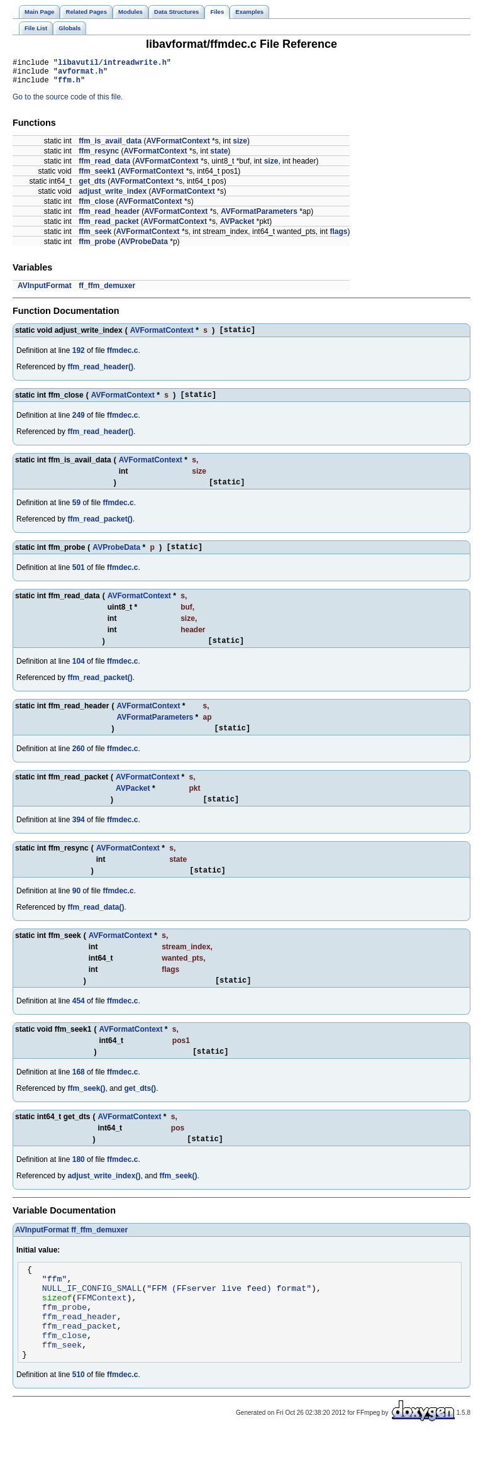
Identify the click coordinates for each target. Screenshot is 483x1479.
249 (78, 424)
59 (76, 514)
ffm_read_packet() (99, 530)
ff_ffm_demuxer (107, 291)
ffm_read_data (104, 166)
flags (338, 237)
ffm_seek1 (97, 176)
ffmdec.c (122, 358)
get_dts (92, 186)
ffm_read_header (109, 217)
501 (78, 580)
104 (78, 676)
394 (78, 838)
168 (78, 1096)
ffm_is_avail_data (110, 146)
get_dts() (140, 1112)
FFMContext (101, 1331)
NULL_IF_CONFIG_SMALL (92, 1320)
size (240, 146)
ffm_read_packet (108, 227)
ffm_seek (95, 237)
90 (76, 911)
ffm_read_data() (95, 928)
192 (78, 358)
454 (78, 1023)
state (219, 156)
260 (78, 765)
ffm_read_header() (100, 374)
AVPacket (237, 227)
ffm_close (96, 207)
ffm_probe (97, 247)
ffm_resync (99, 156)
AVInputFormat (45, 291)
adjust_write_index (113, 197)
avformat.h (80, 74)
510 (78, 1419)
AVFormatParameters (259, 217)
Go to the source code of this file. (68, 102)
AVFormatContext (178, 146)
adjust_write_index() (103, 1202)
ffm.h (69, 85)
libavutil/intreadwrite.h (112, 64)
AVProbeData (144, 247)
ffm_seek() (86, 1112)
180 (78, 1185)
